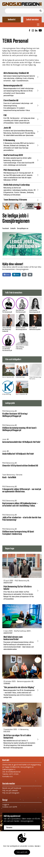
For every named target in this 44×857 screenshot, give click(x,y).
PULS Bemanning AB (7, 312)
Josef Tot (4, 310)
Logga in (5, 804)
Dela (6, 274)
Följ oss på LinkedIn (10, 790)
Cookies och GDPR (9, 807)
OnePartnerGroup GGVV (34, 329)
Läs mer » (38, 846)
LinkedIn (13, 228)
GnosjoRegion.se (22, 228)
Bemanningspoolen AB (34, 312)
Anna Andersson (20, 310)
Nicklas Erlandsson (20, 327)
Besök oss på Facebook (11, 788)
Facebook (5, 228)
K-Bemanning (19, 348)
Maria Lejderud (33, 327)
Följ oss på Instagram (10, 793)
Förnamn (9, 827)
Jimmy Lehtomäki (6, 327)
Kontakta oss (7, 776)
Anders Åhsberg (20, 347)
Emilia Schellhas (33, 310)
